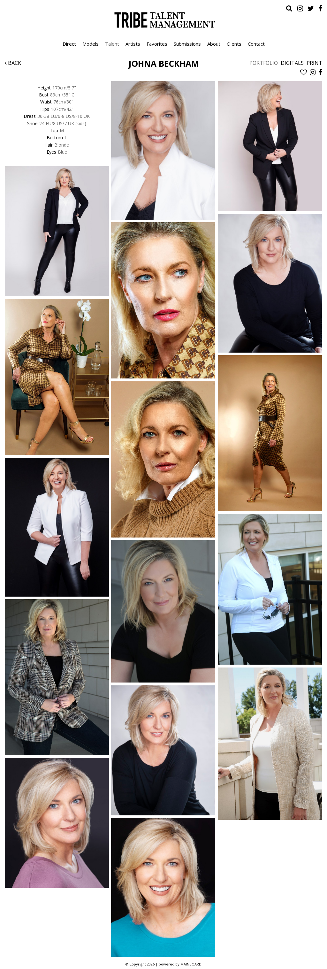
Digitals (292, 62)
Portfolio (263, 62)
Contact (256, 44)
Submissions (187, 44)
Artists (132, 44)
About (213, 44)
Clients (234, 44)
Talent (112, 44)
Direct (69, 44)
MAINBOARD (191, 964)
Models (90, 44)
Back (13, 62)
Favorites (157, 44)
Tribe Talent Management (163, 20)
